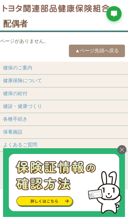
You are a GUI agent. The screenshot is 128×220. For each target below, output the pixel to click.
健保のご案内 (17, 67)
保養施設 (13, 131)
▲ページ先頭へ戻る (97, 50)
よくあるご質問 (20, 144)
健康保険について (22, 80)
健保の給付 (15, 93)
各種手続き (15, 119)
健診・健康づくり (22, 106)
